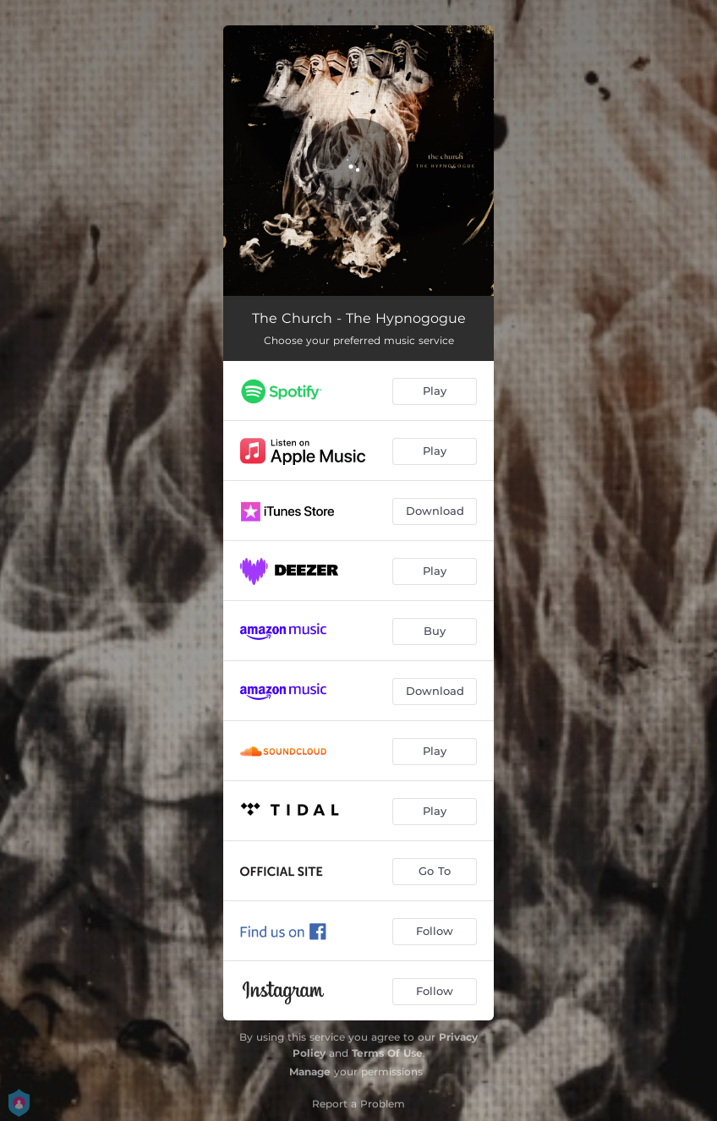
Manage (310, 1071)
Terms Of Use (387, 1053)
